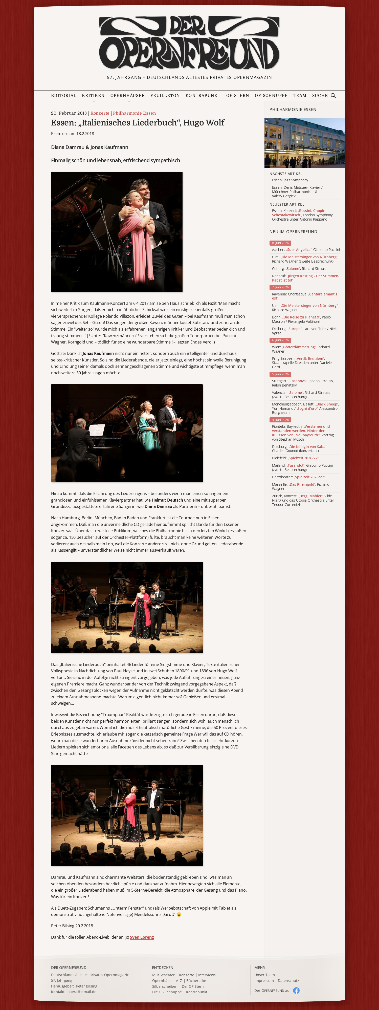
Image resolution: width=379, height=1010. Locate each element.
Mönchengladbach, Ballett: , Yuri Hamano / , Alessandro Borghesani (305, 408)
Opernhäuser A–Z (167, 981)
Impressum (264, 981)
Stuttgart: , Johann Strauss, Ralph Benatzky (303, 383)
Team (300, 95)
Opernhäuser (127, 95)
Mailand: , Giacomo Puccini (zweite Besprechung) (302, 467)
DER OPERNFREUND (68, 967)
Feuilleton (165, 95)
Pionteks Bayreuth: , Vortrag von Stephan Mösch (303, 432)
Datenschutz (288, 981)
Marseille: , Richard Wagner (300, 486)
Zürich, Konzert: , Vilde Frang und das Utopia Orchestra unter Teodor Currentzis (303, 500)
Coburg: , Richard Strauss (299, 269)
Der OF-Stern (193, 986)
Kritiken (93, 95)
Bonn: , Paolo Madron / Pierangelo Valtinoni (301, 319)
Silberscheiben (164, 986)
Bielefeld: (295, 458)
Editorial (63, 95)
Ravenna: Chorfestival (304, 296)
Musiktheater (163, 975)
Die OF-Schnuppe (167, 992)
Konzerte (100, 113)
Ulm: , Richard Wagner (305, 308)
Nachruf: (306, 278)
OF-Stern (237, 95)
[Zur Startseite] (189, 42)
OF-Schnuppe (271, 95)
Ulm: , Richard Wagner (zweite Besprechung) (305, 259)
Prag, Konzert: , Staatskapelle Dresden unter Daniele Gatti (302, 363)
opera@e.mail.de (82, 991)
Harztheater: (298, 477)
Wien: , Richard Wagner (301, 349)
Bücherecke (196, 981)
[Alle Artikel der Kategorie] (305, 143)
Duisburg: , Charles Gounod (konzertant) (299, 449)
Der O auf (272, 990)
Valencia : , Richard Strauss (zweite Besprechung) (301, 395)
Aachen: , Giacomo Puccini (306, 250)
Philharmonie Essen (134, 113)
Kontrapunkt (203, 95)
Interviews (207, 975)
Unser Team (264, 974)
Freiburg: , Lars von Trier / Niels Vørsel (304, 331)
